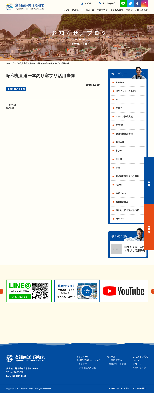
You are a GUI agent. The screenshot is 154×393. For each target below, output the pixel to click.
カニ (118, 99)
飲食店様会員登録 (117, 364)
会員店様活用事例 (16, 89)
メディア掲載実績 (124, 116)
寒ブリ (119, 150)
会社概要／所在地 (87, 368)
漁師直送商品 (122, 202)
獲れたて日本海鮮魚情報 (127, 210)
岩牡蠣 (119, 159)
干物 (118, 168)
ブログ (129, 10)
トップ (66, 10)
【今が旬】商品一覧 (149, 180)
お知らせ (120, 82)
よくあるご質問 (140, 356)
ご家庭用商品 (115, 360)
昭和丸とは (77, 10)
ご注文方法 (102, 10)
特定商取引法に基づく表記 (119, 388)
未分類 (119, 185)
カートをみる (109, 3)
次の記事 (11, 108)
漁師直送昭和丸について (88, 360)
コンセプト (84, 364)
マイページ (90, 3)
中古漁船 (120, 125)
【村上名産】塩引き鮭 (149, 226)
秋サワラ (120, 219)
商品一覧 (90, 10)
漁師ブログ (121, 193)
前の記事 (11, 105)
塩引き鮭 (120, 142)
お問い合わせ (141, 10)
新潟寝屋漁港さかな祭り (127, 176)
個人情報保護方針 (139, 388)
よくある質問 (116, 10)
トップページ (83, 356)
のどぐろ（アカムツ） (126, 91)
